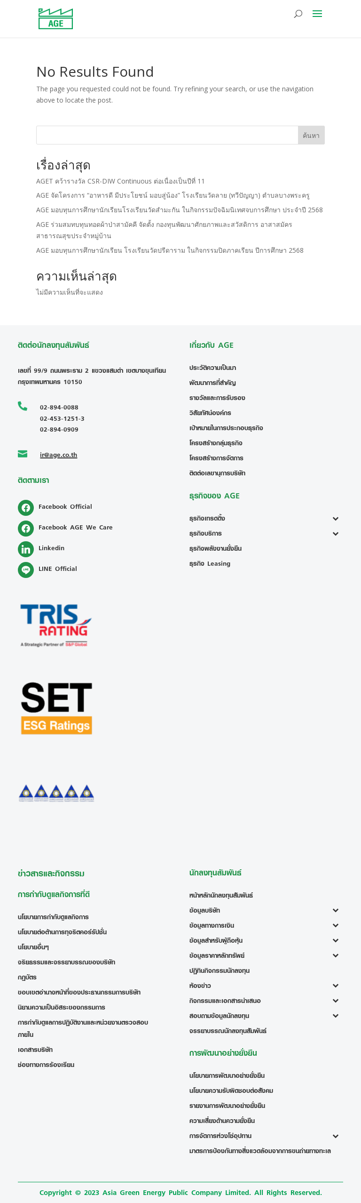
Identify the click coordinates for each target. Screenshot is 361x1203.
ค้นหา (311, 135)
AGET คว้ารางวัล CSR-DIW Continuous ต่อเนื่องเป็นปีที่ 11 (120, 180)
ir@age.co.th (58, 454)
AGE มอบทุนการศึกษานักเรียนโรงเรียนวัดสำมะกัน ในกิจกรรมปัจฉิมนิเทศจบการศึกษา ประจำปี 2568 (179, 209)
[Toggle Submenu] (337, 518)
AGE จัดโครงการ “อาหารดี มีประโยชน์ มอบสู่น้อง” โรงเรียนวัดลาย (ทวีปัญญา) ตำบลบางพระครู (173, 195)
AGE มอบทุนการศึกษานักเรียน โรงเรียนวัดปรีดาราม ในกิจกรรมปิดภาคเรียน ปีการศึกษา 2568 (170, 250)
